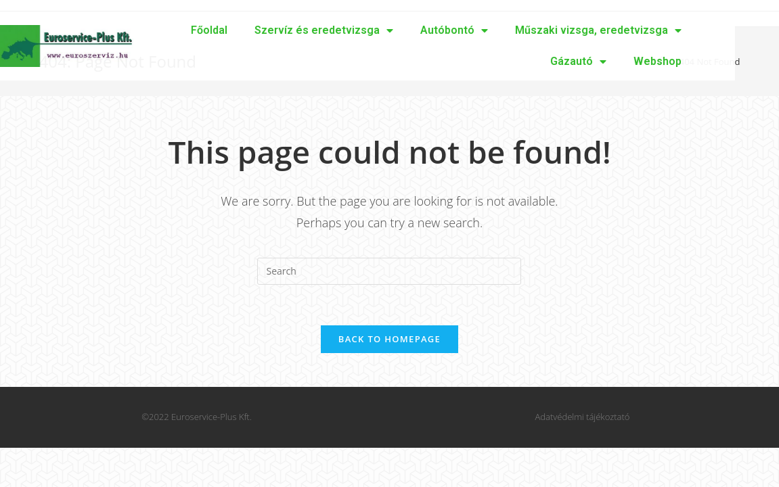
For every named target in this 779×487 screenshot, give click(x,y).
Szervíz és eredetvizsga (263, 30)
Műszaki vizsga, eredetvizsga (538, 30)
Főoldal (149, 30)
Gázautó (518, 61)
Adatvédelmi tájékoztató (582, 417)
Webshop (597, 61)
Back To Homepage (389, 339)
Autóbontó (394, 30)
